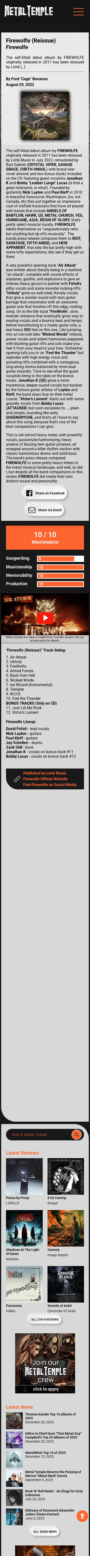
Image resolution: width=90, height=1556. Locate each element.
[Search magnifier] (77, 1135)
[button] (45, 618)
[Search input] (40, 1134)
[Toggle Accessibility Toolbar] (82, 1516)
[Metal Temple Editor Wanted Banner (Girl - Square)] (45, 1392)
